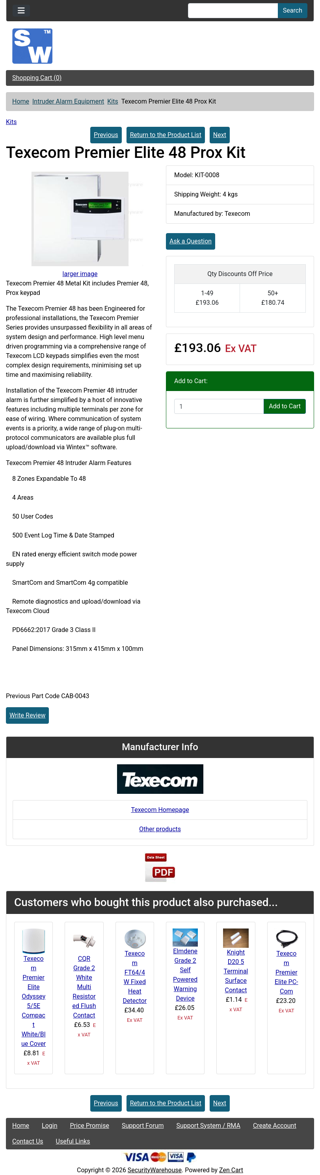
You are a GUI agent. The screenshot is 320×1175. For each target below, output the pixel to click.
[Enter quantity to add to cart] (219, 406)
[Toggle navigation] (21, 11)
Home (20, 101)
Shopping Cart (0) (36, 78)
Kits (112, 101)
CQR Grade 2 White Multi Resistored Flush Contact (84, 987)
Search (292, 10)
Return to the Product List (165, 135)
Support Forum (143, 1125)
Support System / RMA (208, 1125)
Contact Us (27, 1141)
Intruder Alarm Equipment (68, 101)
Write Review (27, 715)
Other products (160, 829)
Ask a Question (190, 241)
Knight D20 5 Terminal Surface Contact (235, 971)
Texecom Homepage (160, 810)
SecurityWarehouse (155, 1170)
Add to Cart (285, 406)
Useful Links (73, 1141)
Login (49, 1125)
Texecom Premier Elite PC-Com (286, 972)
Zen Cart (231, 1170)
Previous (106, 135)
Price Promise (89, 1125)
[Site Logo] (160, 46)
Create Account (274, 1125)
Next (219, 135)
